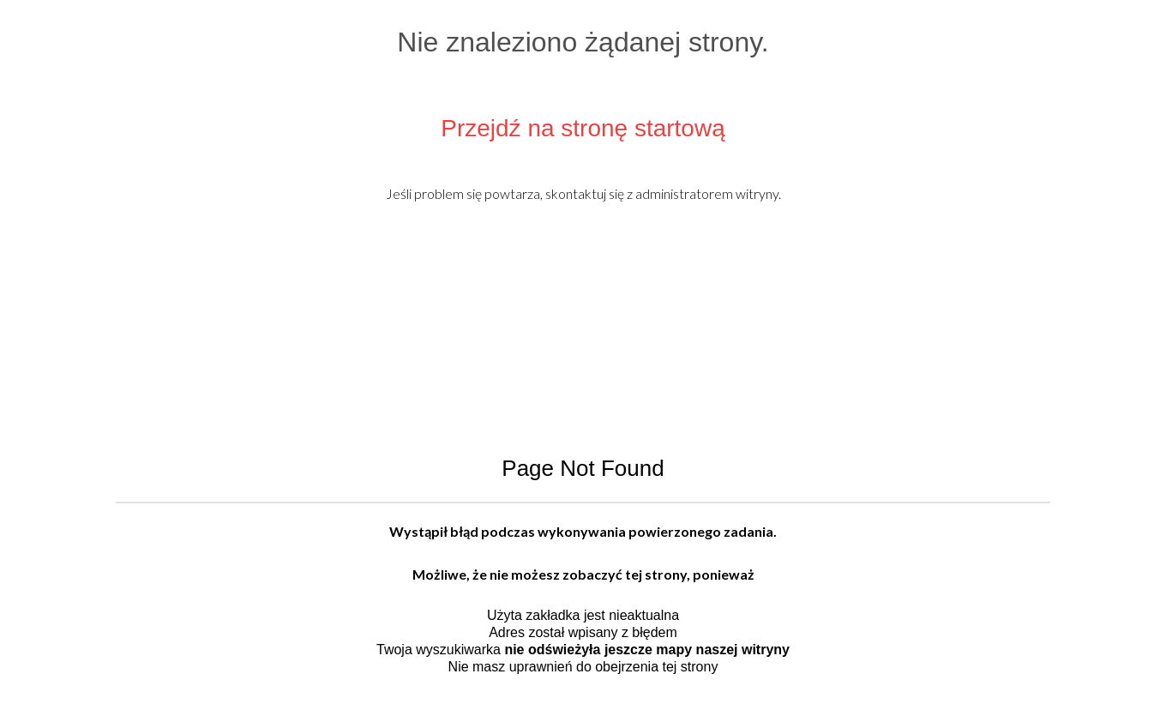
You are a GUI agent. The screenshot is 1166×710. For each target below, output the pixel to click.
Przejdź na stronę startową (583, 128)
